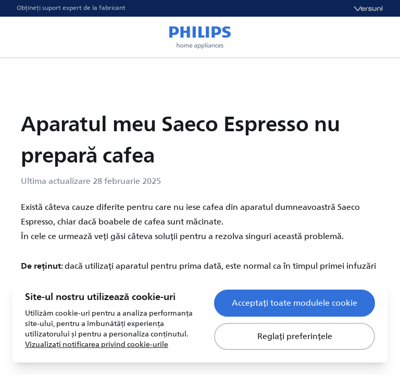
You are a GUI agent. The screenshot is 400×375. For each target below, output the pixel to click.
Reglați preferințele (294, 336)
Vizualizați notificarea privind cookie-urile (96, 345)
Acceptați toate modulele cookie (294, 303)
